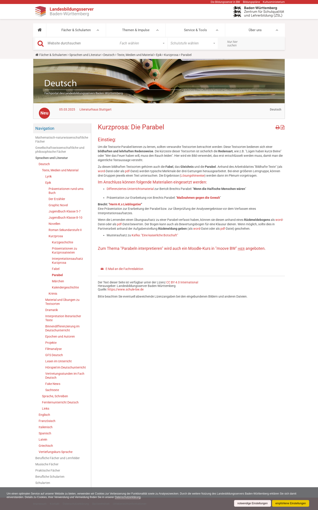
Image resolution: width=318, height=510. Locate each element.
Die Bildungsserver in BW (225, 2)
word (101, 171)
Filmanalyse (53, 349)
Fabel (55, 269)
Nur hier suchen (232, 43)
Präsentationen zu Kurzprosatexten (64, 250)
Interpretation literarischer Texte (63, 318)
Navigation (44, 128)
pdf (127, 171)
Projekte (51, 342)
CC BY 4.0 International (182, 282)
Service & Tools (195, 30)
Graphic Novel (58, 205)
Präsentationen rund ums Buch (66, 191)
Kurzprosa (171, 55)
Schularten (42, 483)
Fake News (52, 384)
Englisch (44, 414)
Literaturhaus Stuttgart (96, 109)
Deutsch (109, 55)
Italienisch (46, 427)
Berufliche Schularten (49, 476)
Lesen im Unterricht (58, 361)
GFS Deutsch (54, 355)
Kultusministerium (274, 2)
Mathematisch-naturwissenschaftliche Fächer (61, 139)
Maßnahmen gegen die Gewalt (198, 197)
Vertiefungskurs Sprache (55, 452)
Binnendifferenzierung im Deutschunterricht (62, 328)
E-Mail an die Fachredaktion (124, 269)
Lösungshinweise (192, 175)
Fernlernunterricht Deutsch (60, 402)
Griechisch (46, 445)
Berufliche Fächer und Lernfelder (57, 458)
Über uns (255, 30)
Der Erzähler (57, 199)
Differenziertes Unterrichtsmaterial (130, 189)
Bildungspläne (251, 2)
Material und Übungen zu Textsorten (62, 302)
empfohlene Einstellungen (290, 503)
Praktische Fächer (47, 470)
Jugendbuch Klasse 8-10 (65, 217)
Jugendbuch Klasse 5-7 (65, 211)
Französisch (47, 421)
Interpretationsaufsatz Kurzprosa (67, 260)
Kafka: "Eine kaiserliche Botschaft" (155, 235)
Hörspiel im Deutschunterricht (65, 367)
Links (45, 408)
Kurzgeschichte (62, 242)
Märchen (58, 281)
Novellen (54, 223)
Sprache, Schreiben (55, 396)
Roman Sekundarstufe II (65, 230)
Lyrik (48, 176)
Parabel (57, 275)
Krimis (53, 293)
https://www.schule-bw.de (126, 289)
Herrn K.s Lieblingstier (125, 204)
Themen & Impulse (136, 30)
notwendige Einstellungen (252, 503)
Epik (159, 55)
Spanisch (45, 433)
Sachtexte (52, 390)
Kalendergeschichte (65, 287)
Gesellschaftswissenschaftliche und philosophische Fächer (59, 149)
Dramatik (51, 310)
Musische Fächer (47, 464)
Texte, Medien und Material (135, 55)
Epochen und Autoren (60, 336)
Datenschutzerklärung (128, 497)
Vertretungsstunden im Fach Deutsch (64, 375)
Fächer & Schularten (76, 30)
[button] (40, 30)
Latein (43, 439)
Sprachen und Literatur (85, 55)
